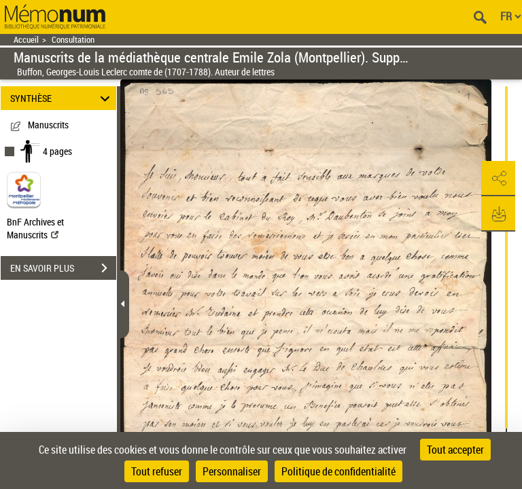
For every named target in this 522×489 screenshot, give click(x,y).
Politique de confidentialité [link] (338, 471)
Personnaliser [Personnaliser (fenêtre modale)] (232, 471)
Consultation (73, 40)
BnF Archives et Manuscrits (35, 228)
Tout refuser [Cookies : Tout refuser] (156, 471)
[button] (498, 178)
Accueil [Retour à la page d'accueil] (26, 40)
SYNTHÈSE (62, 98)
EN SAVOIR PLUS (63, 268)
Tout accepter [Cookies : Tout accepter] (455, 449)
